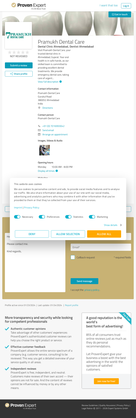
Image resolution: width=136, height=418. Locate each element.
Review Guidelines (90, 405)
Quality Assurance (107, 405)
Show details (110, 225)
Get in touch (120, 14)
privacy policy (91, 290)
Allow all (104, 234)
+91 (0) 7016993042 (53, 126)
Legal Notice (87, 408)
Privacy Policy (32, 207)
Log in (126, 5)
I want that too (109, 5)
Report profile (71, 305)
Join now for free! (106, 381)
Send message (84, 281)
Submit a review (18, 65)
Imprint (19, 207)
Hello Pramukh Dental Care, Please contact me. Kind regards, (35, 262)
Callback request (86, 257)
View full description (49, 81)
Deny (32, 234)
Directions (47, 107)
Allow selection (68, 234)
